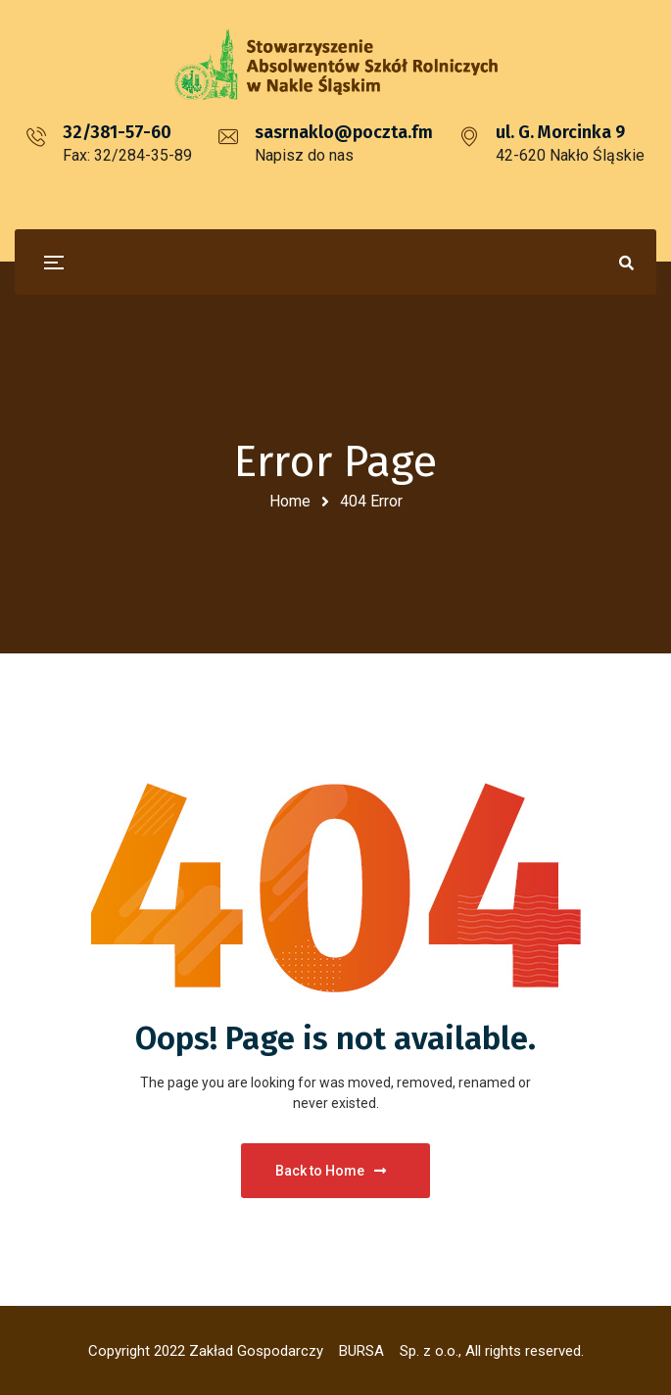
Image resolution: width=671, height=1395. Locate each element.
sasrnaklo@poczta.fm (344, 132)
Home (290, 501)
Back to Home (330, 1171)
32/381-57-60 (117, 132)
